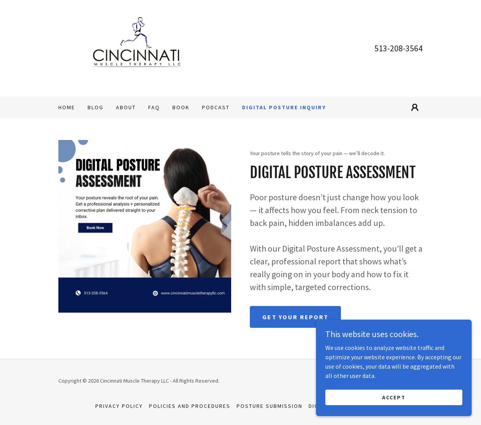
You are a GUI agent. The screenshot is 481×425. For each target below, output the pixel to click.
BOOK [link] (181, 107)
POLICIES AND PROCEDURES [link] (189, 405)
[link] (136, 47)
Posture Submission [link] (269, 405)
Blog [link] (96, 107)
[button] (415, 107)
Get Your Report (295, 317)
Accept (394, 412)
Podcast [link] (216, 107)
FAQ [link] (154, 107)
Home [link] (66, 107)
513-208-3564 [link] (398, 48)
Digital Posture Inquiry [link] (284, 107)
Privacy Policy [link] (119, 405)
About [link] (126, 107)
